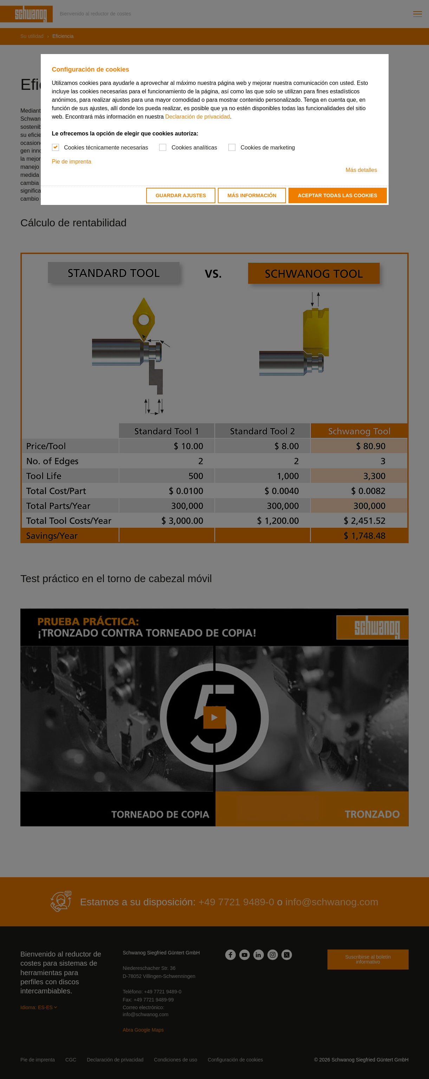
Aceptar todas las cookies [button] (337, 195)
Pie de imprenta (71, 162)
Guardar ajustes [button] (181, 195)
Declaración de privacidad (197, 117)
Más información (251, 195)
